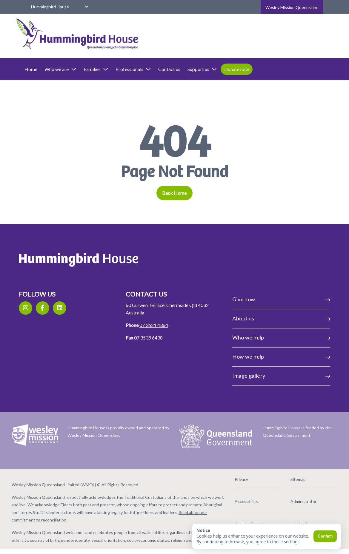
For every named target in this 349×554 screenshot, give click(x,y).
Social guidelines (244, 520)
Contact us (187, 69)
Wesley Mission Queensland (292, 7)
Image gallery (274, 375)
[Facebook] (53, 308)
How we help (274, 356)
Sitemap (286, 476)
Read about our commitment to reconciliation (108, 517)
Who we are (79, 69)
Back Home (174, 193)
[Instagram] (36, 308)
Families (114, 69)
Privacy (235, 476)
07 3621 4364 (157, 325)
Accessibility (240, 498)
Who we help (274, 337)
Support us (220, 69)
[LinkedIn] (70, 308)
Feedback (287, 520)
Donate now (254, 69)
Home (49, 69)
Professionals (151, 69)
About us (274, 318)
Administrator (292, 498)
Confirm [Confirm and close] (325, 535)
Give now (274, 299)
